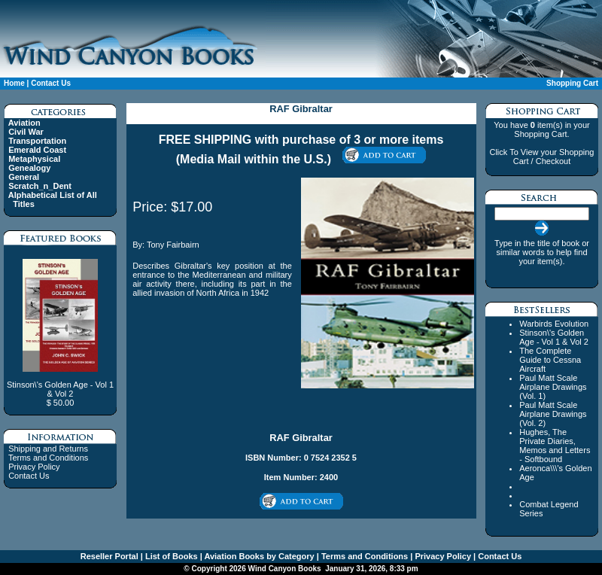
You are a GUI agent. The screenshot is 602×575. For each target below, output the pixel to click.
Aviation (24, 122)
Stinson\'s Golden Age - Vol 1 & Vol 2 (553, 337)
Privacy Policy (33, 466)
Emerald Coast (37, 149)
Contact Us (51, 83)
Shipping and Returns (48, 448)
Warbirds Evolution (553, 323)
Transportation (37, 140)
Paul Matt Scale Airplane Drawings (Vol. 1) (552, 386)
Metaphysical (34, 158)
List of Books (170, 556)
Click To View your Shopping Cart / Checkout (541, 157)
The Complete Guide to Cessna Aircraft (550, 359)
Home (14, 83)
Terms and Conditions (48, 457)
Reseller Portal (109, 556)
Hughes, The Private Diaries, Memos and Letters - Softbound (554, 445)
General (23, 176)
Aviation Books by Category (258, 556)
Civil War (26, 131)
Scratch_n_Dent (39, 185)
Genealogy (29, 167)
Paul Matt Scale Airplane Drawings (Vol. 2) (552, 413)
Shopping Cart (572, 83)
